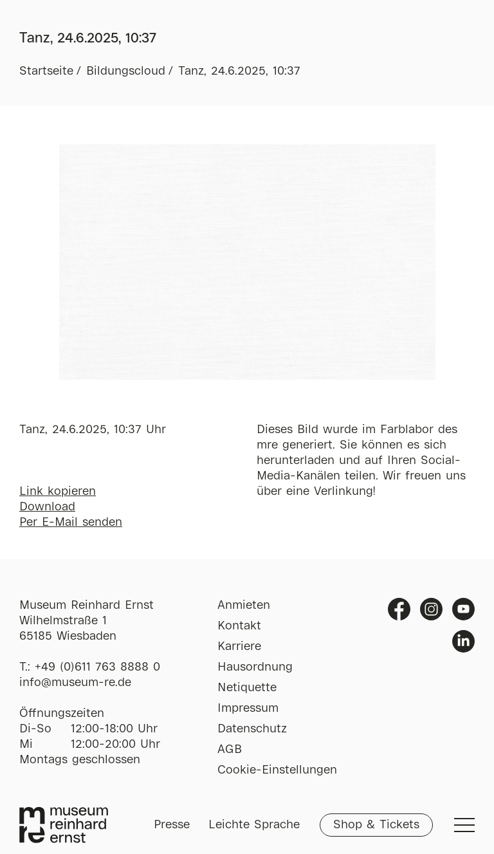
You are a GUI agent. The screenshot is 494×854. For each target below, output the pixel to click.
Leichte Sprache (254, 825)
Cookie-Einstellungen (277, 770)
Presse (172, 825)
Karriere (239, 647)
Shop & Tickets (376, 825)
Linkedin (463, 641)
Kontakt (239, 626)
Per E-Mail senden (70, 522)
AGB (229, 750)
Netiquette (247, 688)
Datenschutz (252, 729)
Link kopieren (57, 492)
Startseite (46, 71)
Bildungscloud (125, 71)
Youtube (463, 609)
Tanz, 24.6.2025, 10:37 (239, 71)
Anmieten (243, 605)
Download (47, 507)
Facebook (399, 609)
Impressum (248, 708)
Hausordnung (255, 667)
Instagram (431, 609)
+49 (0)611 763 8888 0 (97, 667)
